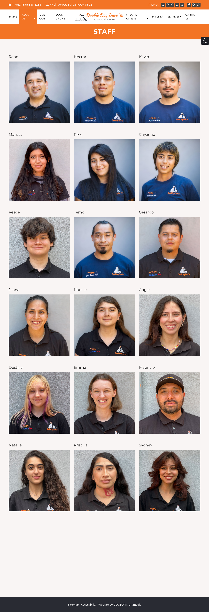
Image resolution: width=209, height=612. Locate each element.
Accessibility (88, 604)
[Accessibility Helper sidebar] (205, 41)
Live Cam (42, 16)
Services (174, 16)
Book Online (60, 16)
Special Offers (131, 16)
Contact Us (191, 16)
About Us (26, 16)
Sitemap (73, 604)
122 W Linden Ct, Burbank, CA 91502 (68, 4)
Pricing (157, 16)
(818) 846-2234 (31, 4)
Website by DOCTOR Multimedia (119, 604)
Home (13, 16)
